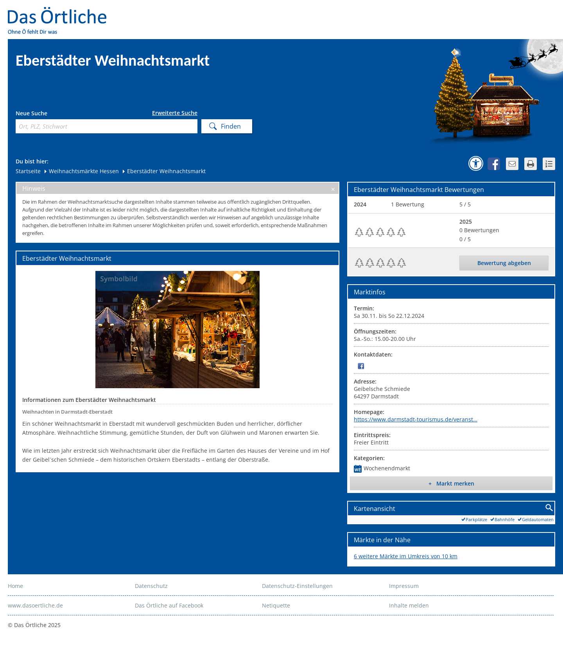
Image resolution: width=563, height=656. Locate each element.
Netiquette (276, 605)
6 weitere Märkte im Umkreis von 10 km (405, 556)
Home (15, 586)
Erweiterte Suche (174, 113)
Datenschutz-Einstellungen (297, 586)
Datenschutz (151, 586)
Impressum (404, 586)
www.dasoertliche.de (35, 605)
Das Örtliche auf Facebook (169, 605)
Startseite (28, 171)
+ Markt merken (451, 483)
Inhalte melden (409, 605)
